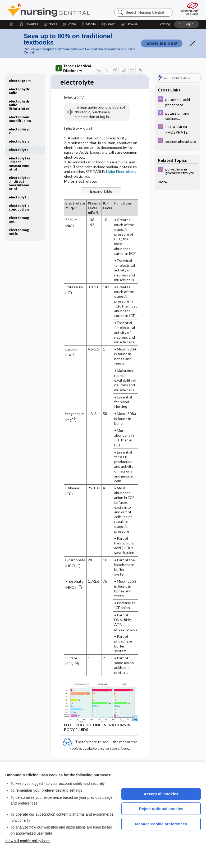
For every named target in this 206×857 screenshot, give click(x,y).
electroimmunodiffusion (20, 119)
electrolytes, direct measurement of (19, 163)
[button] (130, 24)
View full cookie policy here (27, 841)
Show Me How (161, 43)
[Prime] (69, 24)
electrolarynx (19, 131)
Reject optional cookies (161, 808)
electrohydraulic (19, 91)
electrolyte (19, 149)
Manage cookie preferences (161, 824)
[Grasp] (108, 24)
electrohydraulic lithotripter (19, 105)
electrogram (20, 80)
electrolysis (19, 141)
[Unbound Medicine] (188, 8)
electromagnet (19, 219)
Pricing (164, 24)
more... (163, 181)
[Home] (12, 24)
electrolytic (19, 197)
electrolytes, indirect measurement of (19, 183)
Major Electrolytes (121, 171)
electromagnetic (19, 231)
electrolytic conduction (19, 207)
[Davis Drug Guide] (177, 102)
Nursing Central (48, 10)
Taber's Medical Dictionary (73, 68)
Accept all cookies (161, 794)
